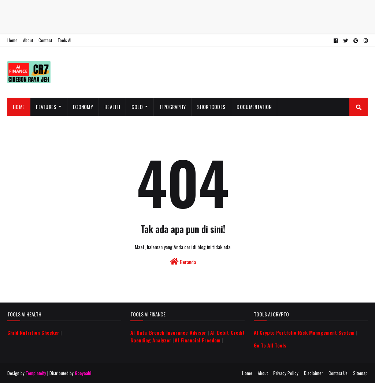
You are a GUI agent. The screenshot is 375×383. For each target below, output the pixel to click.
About (28, 40)
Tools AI (64, 40)
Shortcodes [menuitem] (211, 106)
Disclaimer (313, 373)
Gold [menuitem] (137, 106)
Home (12, 40)
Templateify (36, 373)
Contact (45, 40)
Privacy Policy (285, 373)
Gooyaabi (83, 373)
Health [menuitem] (112, 106)
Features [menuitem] (46, 106)
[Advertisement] (187, 16)
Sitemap (360, 373)
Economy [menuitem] (83, 106)
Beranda (183, 262)
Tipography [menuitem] (172, 106)
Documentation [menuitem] (254, 106)
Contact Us (338, 373)
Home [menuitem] (19, 106)
